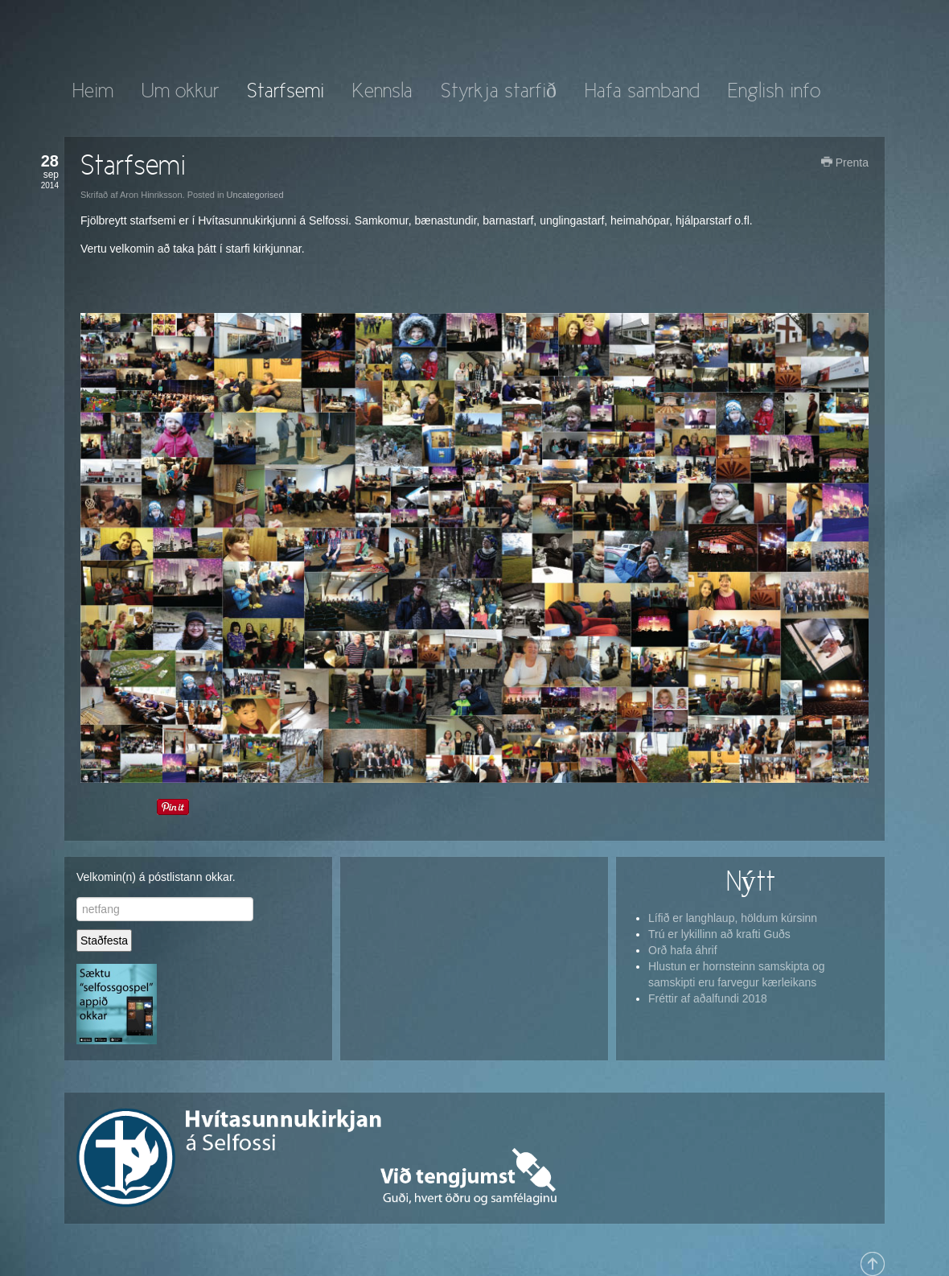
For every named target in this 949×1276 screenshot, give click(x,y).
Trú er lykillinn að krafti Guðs (719, 934)
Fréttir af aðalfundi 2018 (707, 998)
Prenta (845, 162)
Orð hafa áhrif (682, 950)
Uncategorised (255, 195)
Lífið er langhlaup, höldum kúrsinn (732, 918)
